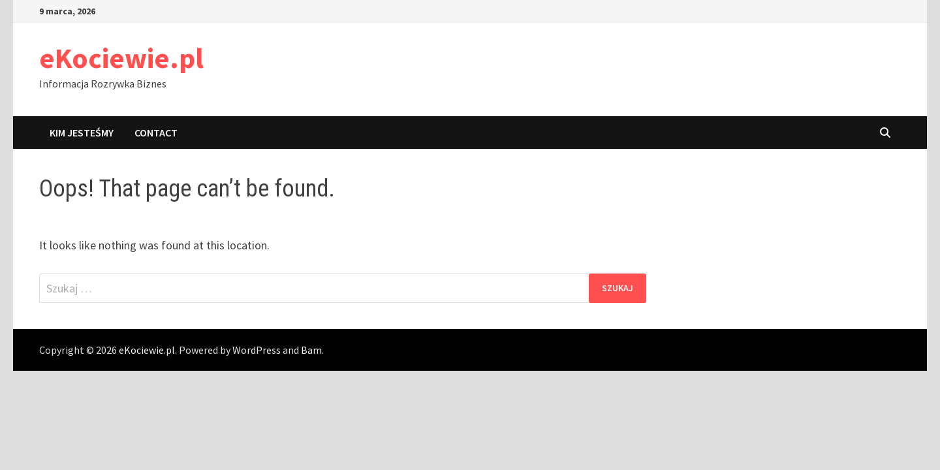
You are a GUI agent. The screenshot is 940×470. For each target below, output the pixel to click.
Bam (311, 349)
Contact (156, 132)
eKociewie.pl (121, 58)
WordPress (256, 349)
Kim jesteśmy (82, 132)
